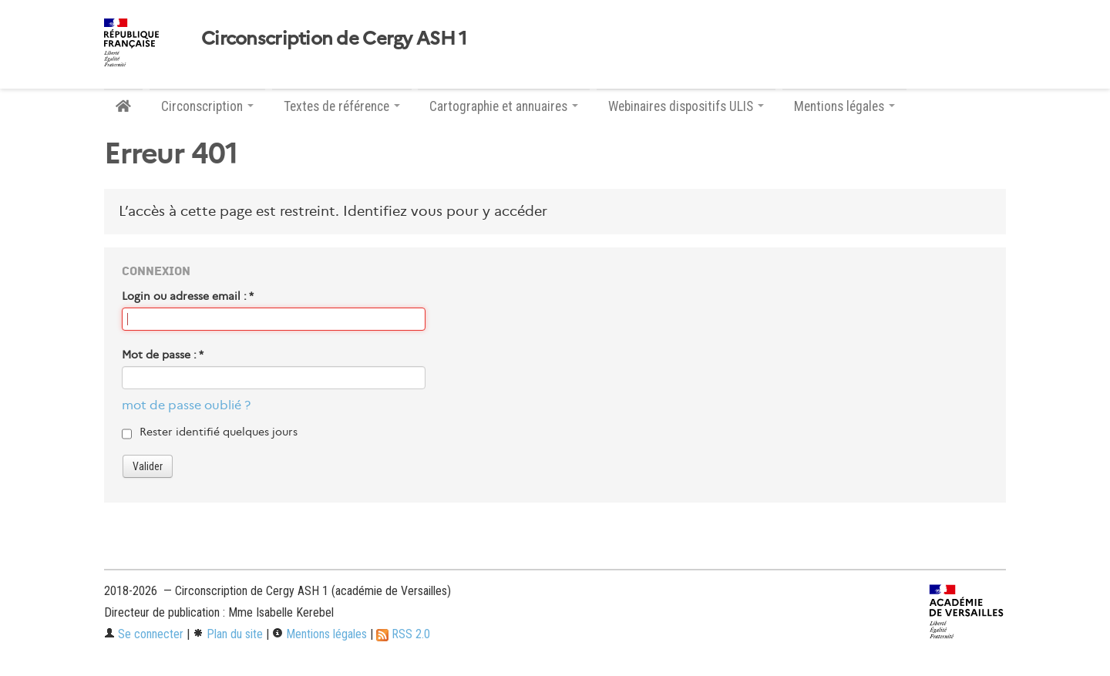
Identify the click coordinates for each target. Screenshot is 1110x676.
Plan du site (228, 634)
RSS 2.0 (403, 634)
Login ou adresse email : (188, 296)
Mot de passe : (163, 355)
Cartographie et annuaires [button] (503, 106)
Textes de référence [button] (342, 106)
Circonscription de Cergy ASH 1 (333, 38)
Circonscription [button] (207, 106)
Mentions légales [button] (844, 106)
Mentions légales (319, 634)
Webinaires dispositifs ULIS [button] (686, 106)
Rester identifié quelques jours (219, 432)
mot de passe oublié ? (186, 405)
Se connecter (143, 634)
